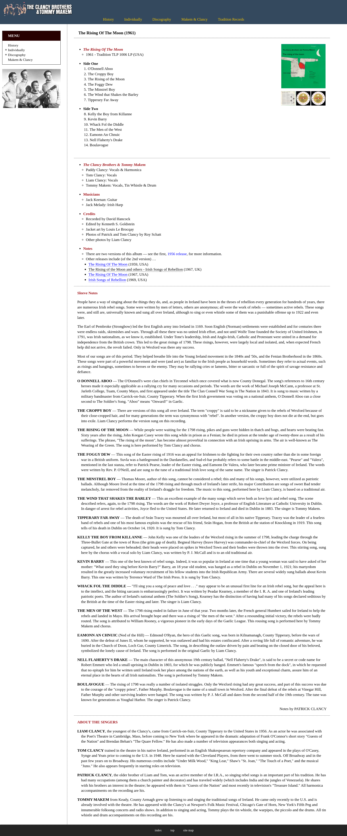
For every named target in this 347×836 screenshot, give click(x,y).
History (108, 19)
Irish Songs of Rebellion (107, 280)
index (158, 830)
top (172, 830)
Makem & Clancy (194, 19)
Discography (161, 19)
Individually (133, 19)
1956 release (177, 254)
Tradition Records (231, 19)
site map (188, 830)
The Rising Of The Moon (108, 264)
